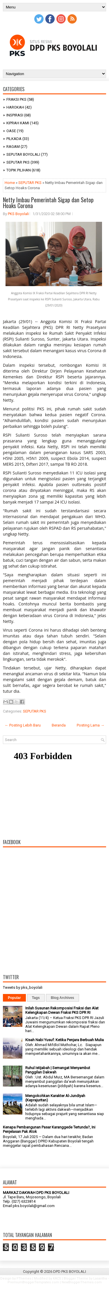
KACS (57, 1278)
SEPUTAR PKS (18, 162)
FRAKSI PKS (16, 99)
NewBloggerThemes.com (82, 1282)
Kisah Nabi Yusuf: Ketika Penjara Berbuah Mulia (64, 1040)
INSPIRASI (14, 115)
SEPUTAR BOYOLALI (23, 154)
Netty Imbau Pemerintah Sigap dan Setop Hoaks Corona (48, 202)
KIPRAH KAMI (17, 123)
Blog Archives (62, 998)
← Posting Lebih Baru (23, 725)
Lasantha (100, 1278)
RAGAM (13, 146)
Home (10, 182)
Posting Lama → (90, 725)
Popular (14, 998)
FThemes (24, 1278)
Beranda (59, 725)
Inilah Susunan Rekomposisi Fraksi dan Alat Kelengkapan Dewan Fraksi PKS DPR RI (62, 1010)
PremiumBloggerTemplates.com (33, 1282)
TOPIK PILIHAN (18, 170)
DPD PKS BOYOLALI (69, 1271)
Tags (36, 998)
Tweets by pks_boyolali (22, 987)
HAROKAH (15, 107)
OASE (11, 131)
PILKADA (14, 139)
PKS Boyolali (18, 214)
